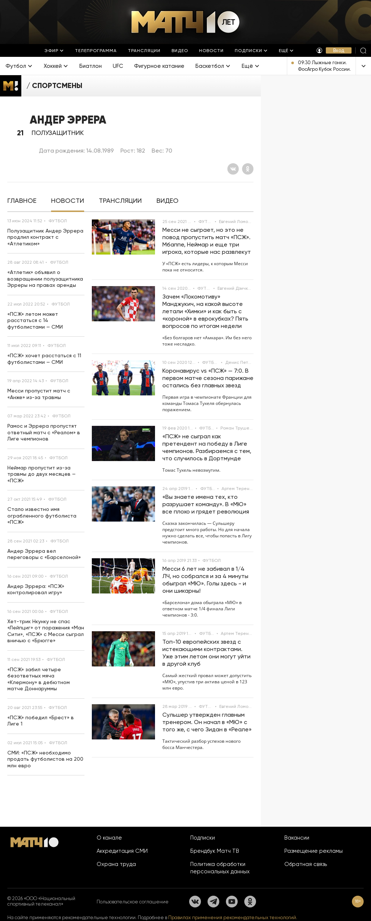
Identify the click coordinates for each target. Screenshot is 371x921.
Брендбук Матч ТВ (214, 851)
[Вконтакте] (233, 169)
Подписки (202, 837)
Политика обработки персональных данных (220, 868)
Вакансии (296, 837)
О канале (109, 837)
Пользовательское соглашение (133, 901)
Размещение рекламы (313, 851)
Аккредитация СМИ (122, 851)
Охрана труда (116, 864)
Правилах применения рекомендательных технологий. (232, 917)
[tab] (21, 201)
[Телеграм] (213, 901)
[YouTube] (232, 901)
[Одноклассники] (247, 169)
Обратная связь (305, 864)
